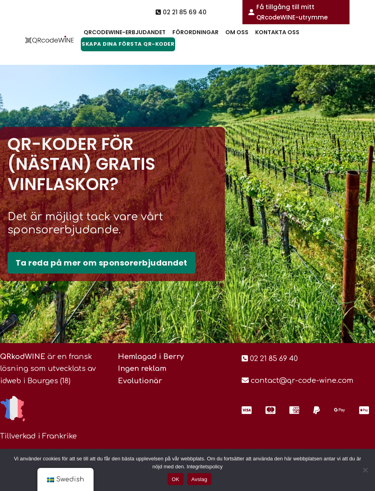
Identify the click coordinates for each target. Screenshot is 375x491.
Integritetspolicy (205, 467)
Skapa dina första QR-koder (128, 44)
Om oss (236, 32)
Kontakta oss (277, 32)
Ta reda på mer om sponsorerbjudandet (102, 262)
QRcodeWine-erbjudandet (125, 32)
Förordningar (195, 32)
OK (175, 479)
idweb (10, 381)
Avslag (199, 479)
